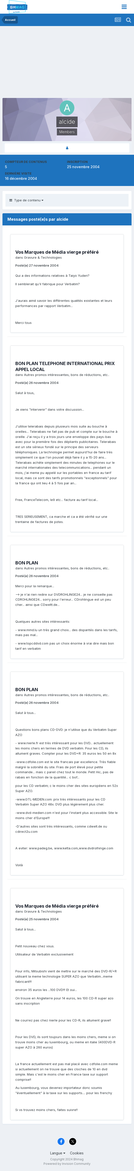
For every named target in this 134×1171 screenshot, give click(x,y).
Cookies (77, 1153)
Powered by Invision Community (67, 1164)
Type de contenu (26, 200)
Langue (57, 1153)
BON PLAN (26, 562)
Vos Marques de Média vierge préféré (57, 252)
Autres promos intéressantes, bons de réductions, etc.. (66, 375)
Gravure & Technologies (43, 257)
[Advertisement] (60, 63)
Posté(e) (37, 265)
